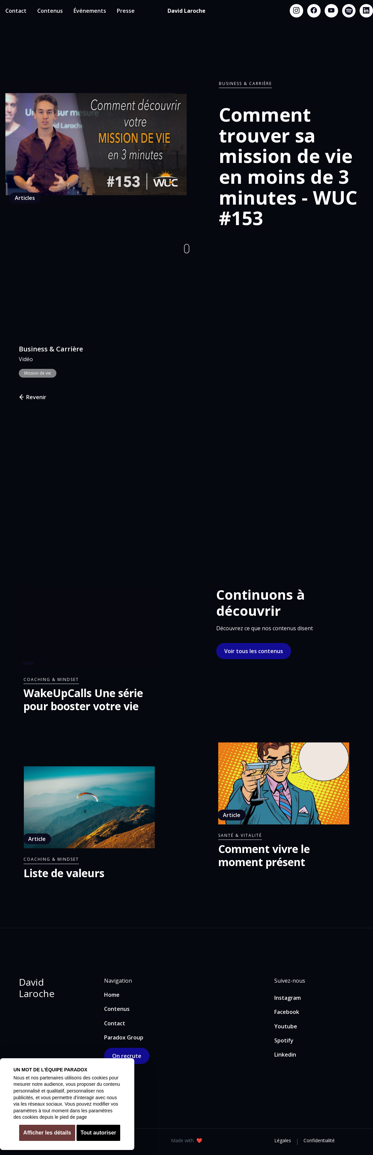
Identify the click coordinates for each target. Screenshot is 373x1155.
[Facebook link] (314, 10)
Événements (90, 10)
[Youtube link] (331, 10)
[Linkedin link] (366, 10)
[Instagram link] (296, 10)
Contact (16, 10)
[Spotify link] (349, 10)
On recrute (126, 1056)
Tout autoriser (98, 1133)
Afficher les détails (47, 1133)
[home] (186, 11)
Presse (126, 10)
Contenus (50, 10)
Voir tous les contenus (253, 651)
